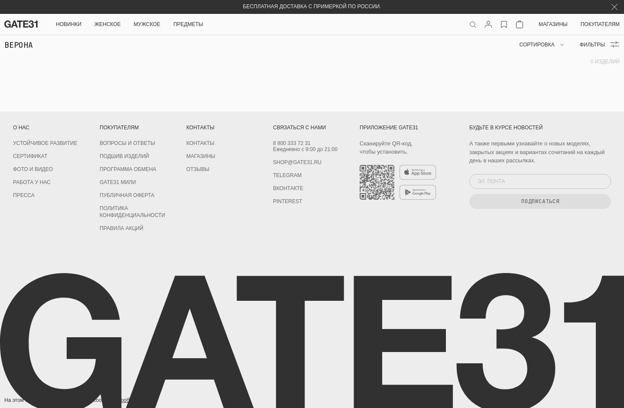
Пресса (24, 195)
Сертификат (30, 156)
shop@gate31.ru (297, 162)
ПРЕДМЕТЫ (188, 24)
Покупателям (600, 24)
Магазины (553, 24)
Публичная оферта (127, 195)
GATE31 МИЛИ (118, 182)
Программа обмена (128, 169)
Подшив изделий (124, 156)
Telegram (287, 175)
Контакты (200, 143)
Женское (107, 24)
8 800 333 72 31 (292, 143)
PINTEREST (287, 201)
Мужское (147, 24)
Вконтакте (288, 188)
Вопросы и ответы (127, 143)
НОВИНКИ (68, 24)
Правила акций (121, 228)
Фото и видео (33, 169)
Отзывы (197, 169)
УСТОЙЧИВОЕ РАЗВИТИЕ (45, 143)
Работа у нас (32, 182)
